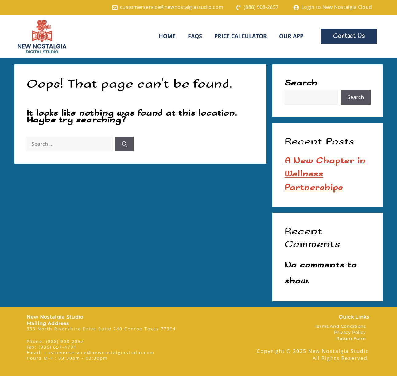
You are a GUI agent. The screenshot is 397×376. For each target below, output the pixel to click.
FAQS (195, 36)
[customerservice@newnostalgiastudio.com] (115, 7)
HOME (167, 36)
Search (301, 82)
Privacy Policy (350, 332)
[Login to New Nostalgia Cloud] (296, 7)
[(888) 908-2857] (238, 7)
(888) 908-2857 (261, 7)
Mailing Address (48, 323)
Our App (291, 36)
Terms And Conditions (340, 326)
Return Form (351, 338)
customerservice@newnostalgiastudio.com (171, 7)
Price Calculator (240, 36)
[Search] (124, 143)
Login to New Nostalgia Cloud (337, 7)
